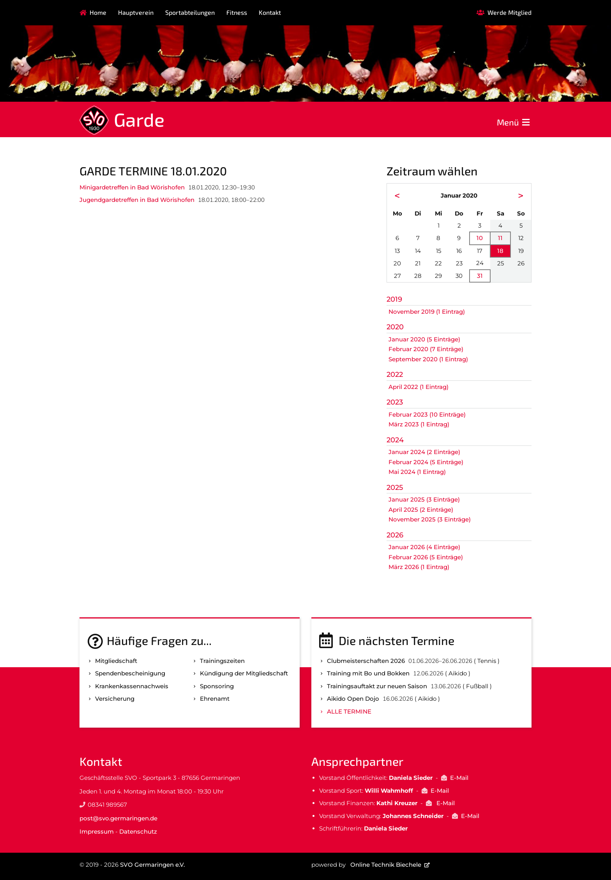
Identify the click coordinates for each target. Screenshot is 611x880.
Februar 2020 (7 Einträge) (425, 349)
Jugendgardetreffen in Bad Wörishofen (136, 199)
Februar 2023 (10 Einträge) (427, 414)
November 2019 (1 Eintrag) (426, 311)
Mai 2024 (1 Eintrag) (417, 471)
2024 (395, 440)
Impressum (96, 831)
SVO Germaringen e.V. (152, 864)
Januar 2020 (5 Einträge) (424, 339)
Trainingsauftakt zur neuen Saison (377, 686)
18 (500, 250)
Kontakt (270, 12)
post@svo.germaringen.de (118, 818)
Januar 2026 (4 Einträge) (424, 547)
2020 (395, 327)
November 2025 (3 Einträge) (429, 519)
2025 (395, 487)
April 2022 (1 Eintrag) (418, 387)
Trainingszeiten (222, 660)
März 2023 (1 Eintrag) (418, 424)
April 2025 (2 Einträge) (420, 509)
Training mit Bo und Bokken (368, 673)
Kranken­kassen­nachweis (131, 686)
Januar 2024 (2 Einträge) (424, 452)
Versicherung (114, 698)
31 (480, 275)
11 (500, 238)
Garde (139, 119)
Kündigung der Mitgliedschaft (244, 673)
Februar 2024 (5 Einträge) (425, 462)
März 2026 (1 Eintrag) (418, 567)
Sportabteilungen (190, 12)
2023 (395, 402)
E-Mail (459, 777)
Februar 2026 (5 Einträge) (425, 557)
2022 (395, 374)
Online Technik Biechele (385, 864)
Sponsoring (217, 686)
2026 (395, 535)
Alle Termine (349, 711)
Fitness (236, 12)
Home (98, 12)
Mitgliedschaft (116, 660)
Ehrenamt (215, 698)
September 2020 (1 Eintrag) (428, 359)
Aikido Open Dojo (353, 698)
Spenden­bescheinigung (130, 673)
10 (480, 238)
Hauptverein (136, 12)
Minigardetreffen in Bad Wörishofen (132, 187)
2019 (394, 299)
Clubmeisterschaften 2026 (366, 660)
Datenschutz (138, 831)
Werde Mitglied (509, 12)
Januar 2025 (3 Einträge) (424, 499)
